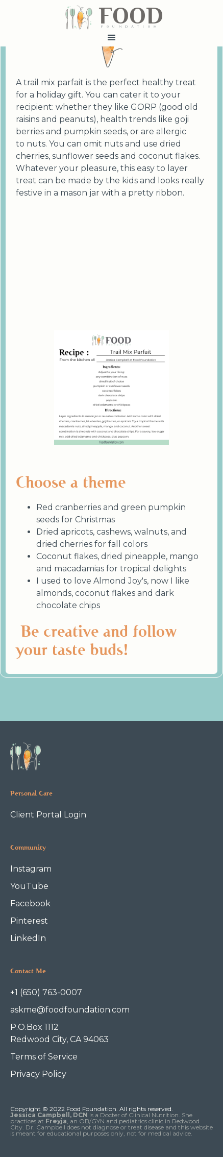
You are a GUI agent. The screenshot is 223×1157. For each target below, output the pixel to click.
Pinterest (29, 921)
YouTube (29, 886)
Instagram (31, 869)
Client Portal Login (48, 814)
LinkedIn (28, 938)
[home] (111, 14)
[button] (111, 37)
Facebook (30, 903)
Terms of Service (44, 1057)
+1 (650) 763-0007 (46, 992)
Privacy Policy (38, 1074)
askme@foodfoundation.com (70, 1010)
